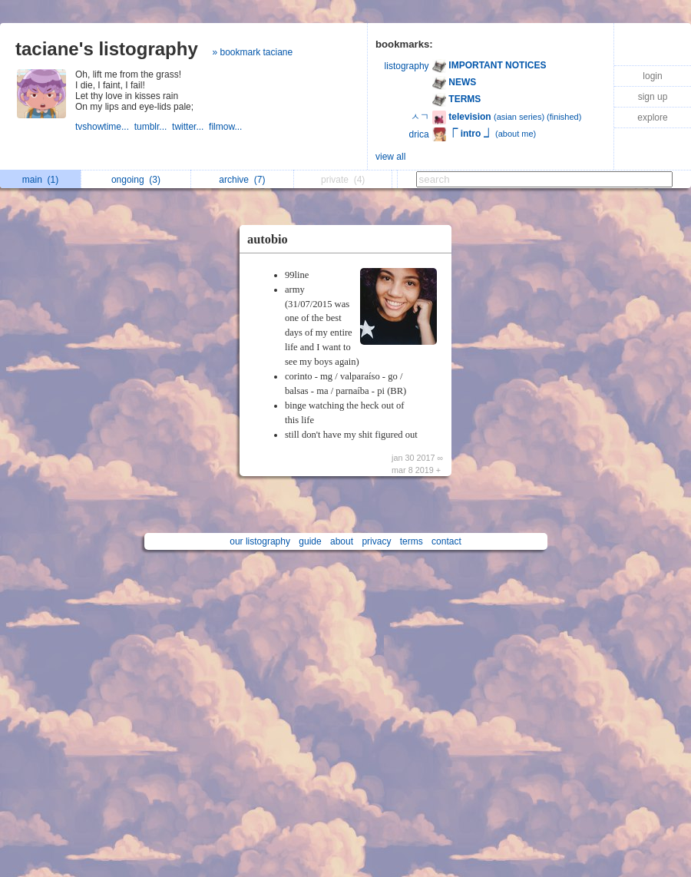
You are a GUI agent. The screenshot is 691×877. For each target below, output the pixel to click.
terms (411, 541)
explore (652, 117)
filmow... (227, 126)
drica (419, 134)
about (341, 541)
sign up (653, 96)
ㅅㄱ (420, 116)
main (40, 179)
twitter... (190, 126)
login (652, 76)
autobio (267, 239)
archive (242, 179)
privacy (376, 541)
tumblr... (153, 126)
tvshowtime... (104, 126)
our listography (260, 541)
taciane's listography (106, 48)
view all (390, 156)
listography (407, 66)
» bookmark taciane (252, 52)
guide (310, 541)
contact (446, 541)
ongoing (135, 179)
